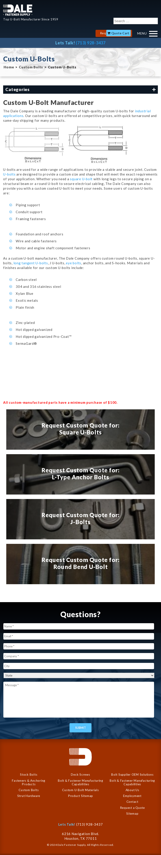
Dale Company (17, 10)
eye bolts (73, 263)
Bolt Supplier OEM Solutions (132, 774)
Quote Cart (120, 33)
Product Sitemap (80, 796)
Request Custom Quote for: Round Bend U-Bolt (80, 563)
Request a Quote (132, 807)
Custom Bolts (31, 67)
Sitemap (132, 813)
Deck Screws (80, 774)
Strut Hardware (28, 796)
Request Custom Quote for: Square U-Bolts (80, 429)
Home (9, 67)
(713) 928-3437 (91, 42)
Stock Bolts (28, 774)
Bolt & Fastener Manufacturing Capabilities (80, 782)
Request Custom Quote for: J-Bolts (80, 518)
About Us (132, 790)
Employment (132, 796)
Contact (132, 801)
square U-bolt (81, 179)
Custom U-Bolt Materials (80, 790)
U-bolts (9, 174)
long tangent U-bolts (30, 263)
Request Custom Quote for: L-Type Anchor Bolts (80, 473)
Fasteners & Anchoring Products (28, 782)
